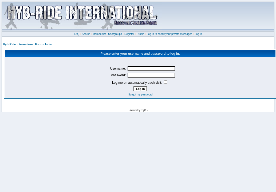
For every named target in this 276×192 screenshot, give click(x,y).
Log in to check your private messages (169, 34)
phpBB (144, 110)
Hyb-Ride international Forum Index (28, 44)
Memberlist (99, 34)
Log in (198, 34)
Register (129, 34)
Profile (140, 34)
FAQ (76, 34)
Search (86, 34)
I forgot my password (140, 94)
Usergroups (115, 34)
